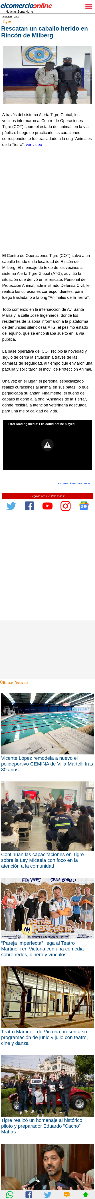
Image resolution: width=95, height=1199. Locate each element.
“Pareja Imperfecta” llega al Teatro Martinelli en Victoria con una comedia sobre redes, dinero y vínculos (42, 948)
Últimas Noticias (14, 682)
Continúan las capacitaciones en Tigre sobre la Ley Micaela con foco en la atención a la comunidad (42, 860)
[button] (47, 445)
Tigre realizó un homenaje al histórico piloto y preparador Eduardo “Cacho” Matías (41, 1126)
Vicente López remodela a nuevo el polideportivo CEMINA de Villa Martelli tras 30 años (47, 763)
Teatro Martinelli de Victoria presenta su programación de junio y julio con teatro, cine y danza (44, 1037)
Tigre (6, 21)
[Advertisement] (47, 203)
